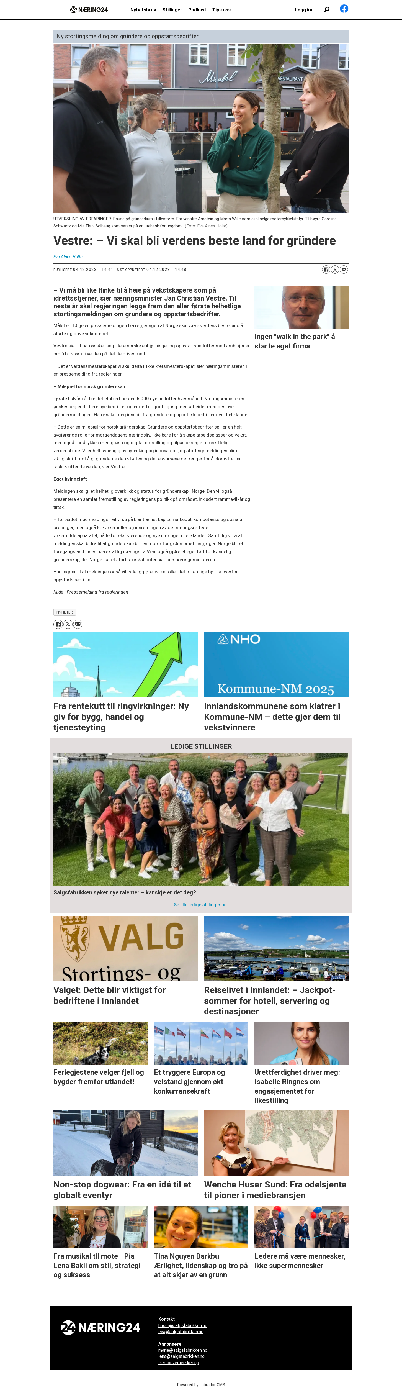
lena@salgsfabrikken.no (181, 1356)
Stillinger (172, 9)
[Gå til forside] (89, 9)
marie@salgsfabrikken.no (182, 1350)
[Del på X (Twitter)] (335, 269)
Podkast (197, 9)
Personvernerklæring (178, 1362)
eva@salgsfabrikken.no (180, 1331)
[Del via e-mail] (344, 269)
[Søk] (327, 9)
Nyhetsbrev (143, 9)
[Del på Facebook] (326, 269)
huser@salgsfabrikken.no (182, 1325)
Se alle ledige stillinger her (201, 904)
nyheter (64, 612)
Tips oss (221, 9)
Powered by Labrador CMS (201, 1384)
